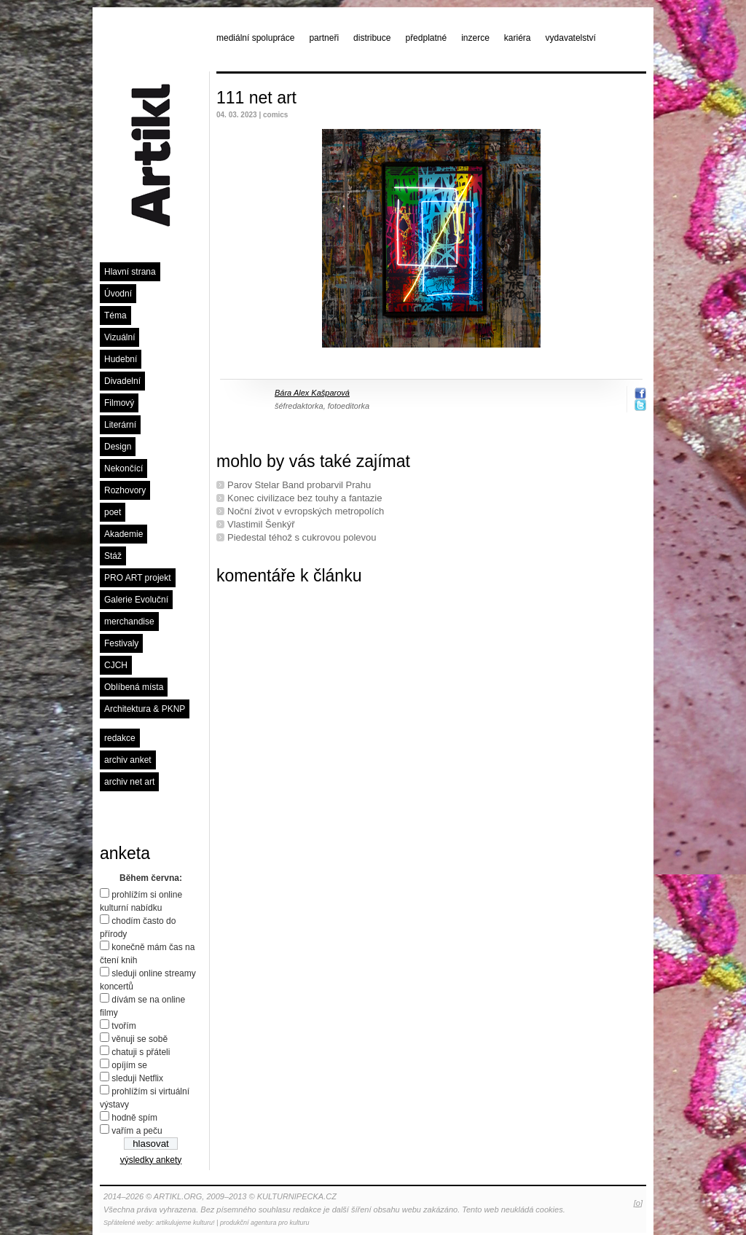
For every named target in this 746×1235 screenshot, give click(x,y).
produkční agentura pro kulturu (265, 1222)
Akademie (123, 534)
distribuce (371, 38)
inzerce (475, 38)
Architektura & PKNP (144, 709)
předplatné (426, 38)
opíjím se (129, 1065)
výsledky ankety (151, 1160)
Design (117, 447)
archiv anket (128, 760)
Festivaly (121, 643)
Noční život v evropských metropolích (305, 511)
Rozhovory (125, 490)
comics (275, 115)
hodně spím (134, 1118)
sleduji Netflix (137, 1078)
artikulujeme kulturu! (185, 1222)
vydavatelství (571, 38)
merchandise (129, 621)
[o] (638, 1203)
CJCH (115, 665)
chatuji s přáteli (140, 1052)
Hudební (120, 359)
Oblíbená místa (133, 687)
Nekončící (123, 468)
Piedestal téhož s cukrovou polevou (302, 537)
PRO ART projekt (137, 578)
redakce (120, 738)
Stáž (113, 556)
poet (112, 512)
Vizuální (119, 337)
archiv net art (129, 782)
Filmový (119, 403)
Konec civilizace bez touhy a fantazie (304, 498)
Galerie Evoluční (136, 600)
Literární (120, 425)
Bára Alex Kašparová (312, 392)
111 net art (256, 97)
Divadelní (122, 381)
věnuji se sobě (139, 1039)
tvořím (123, 1026)
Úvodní (118, 294)
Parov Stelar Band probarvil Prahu (299, 484)
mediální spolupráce (255, 38)
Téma (115, 315)
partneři (324, 38)
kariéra (517, 38)
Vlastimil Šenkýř (260, 524)
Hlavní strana (130, 272)
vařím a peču (136, 1131)
